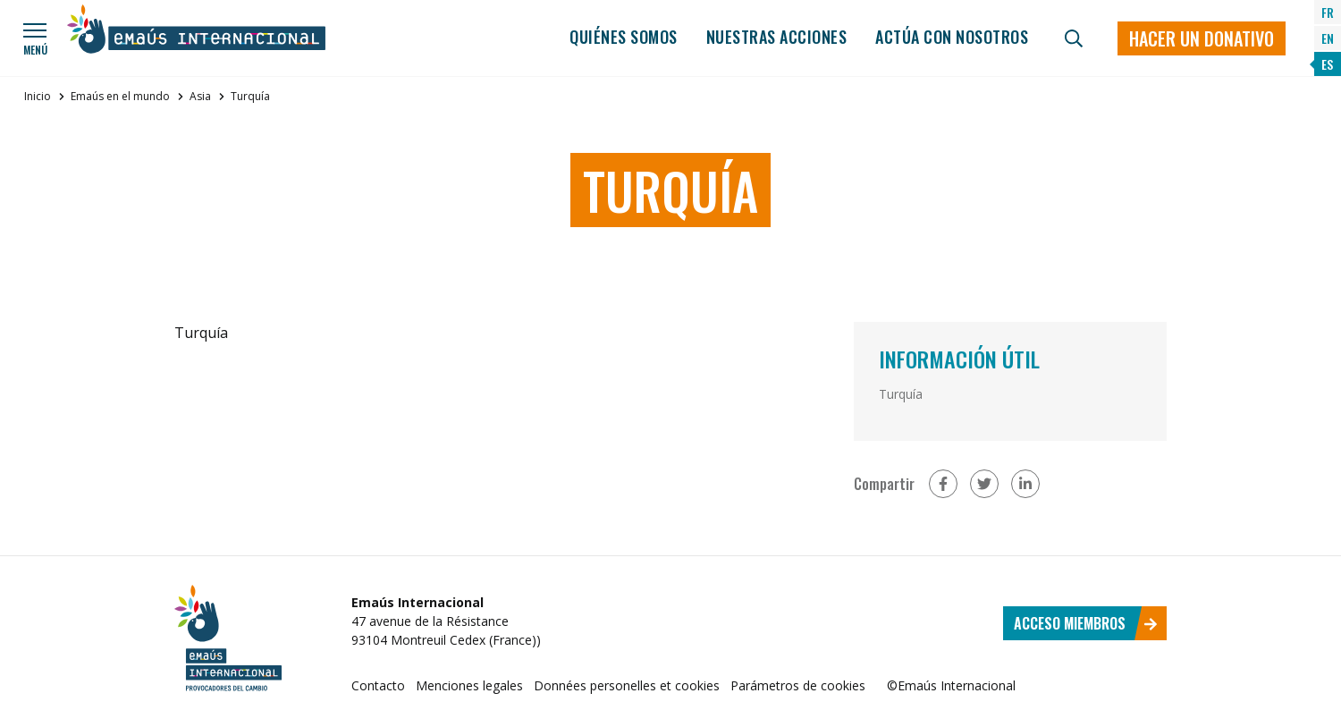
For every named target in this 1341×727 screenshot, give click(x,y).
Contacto (378, 685)
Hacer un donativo (1201, 38)
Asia (200, 96)
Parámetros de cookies (797, 685)
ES (1327, 64)
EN (1327, 38)
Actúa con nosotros (951, 36)
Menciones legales (469, 685)
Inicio (37, 96)
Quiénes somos (623, 36)
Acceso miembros (1086, 623)
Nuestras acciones (777, 36)
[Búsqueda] (1074, 38)
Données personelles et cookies (627, 685)
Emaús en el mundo (120, 96)
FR (1327, 12)
